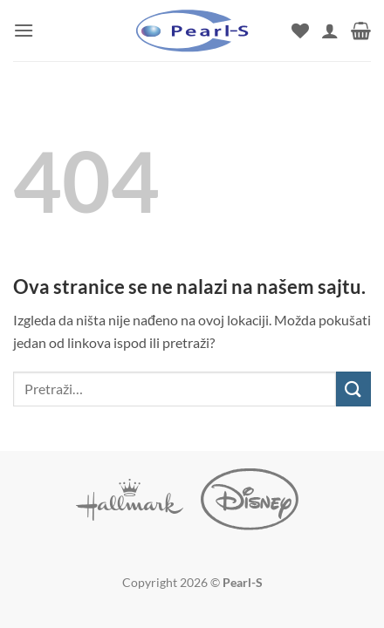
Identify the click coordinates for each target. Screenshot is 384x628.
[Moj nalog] (330, 30)
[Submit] (353, 389)
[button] (23, 30)
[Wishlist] (300, 30)
